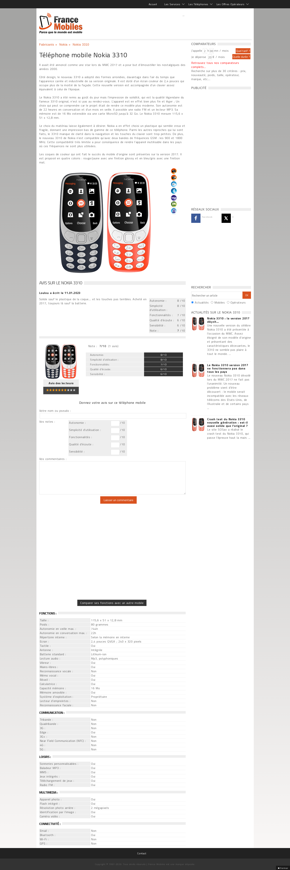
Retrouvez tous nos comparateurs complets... (215, 65)
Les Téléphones (198, 4)
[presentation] (70, 503)
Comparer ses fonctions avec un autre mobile (112, 603)
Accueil (153, 4)
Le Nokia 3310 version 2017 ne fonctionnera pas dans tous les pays (227, 368)
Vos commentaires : (53, 459)
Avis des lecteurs (61, 383)
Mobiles (219, 302)
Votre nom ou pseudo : (55, 411)
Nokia (63, 44)
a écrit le (60, 293)
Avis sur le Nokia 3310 (60, 282)
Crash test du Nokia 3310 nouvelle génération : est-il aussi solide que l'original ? (227, 422)
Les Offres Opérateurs (231, 4)
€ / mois (219, 57)
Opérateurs (238, 302)
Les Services (172, 4)
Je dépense (199, 57)
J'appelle (196, 51)
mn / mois (221, 51)
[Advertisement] (183, 23)
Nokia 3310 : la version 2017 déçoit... (228, 320)
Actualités (202, 302)
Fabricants (46, 44)
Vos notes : (47, 421)
